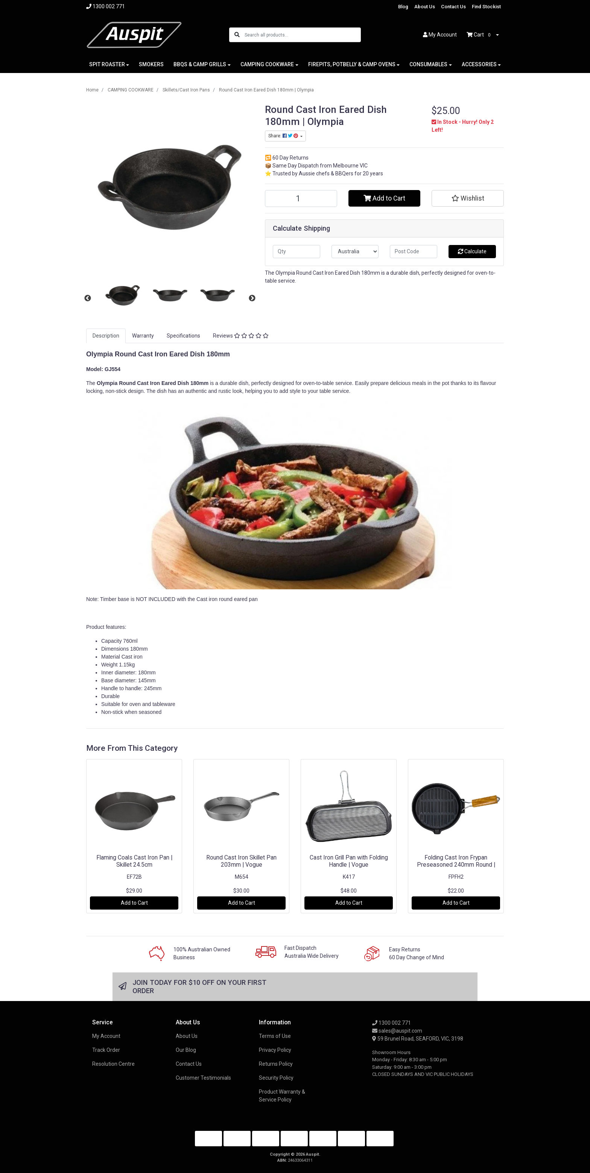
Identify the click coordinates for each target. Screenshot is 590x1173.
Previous (87, 298)
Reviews (241, 336)
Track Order (106, 1050)
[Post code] (413, 251)
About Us (424, 6)
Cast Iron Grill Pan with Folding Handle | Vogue (349, 861)
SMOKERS (151, 64)
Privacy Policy (275, 1050)
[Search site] (237, 34)
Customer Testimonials (203, 1078)
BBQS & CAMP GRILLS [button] (199, 64)
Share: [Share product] (283, 135)
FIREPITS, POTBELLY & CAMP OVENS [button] (351, 64)
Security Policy (276, 1078)
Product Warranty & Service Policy (282, 1096)
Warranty (143, 336)
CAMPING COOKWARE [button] (267, 64)
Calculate (472, 251)
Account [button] (440, 35)
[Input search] (302, 34)
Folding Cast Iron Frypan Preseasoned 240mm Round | (456, 861)
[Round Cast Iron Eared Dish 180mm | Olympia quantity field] (301, 198)
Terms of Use (275, 1036)
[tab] (106, 336)
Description (106, 336)
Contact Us (453, 6)
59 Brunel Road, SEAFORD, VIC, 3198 (417, 1039)
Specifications (183, 336)
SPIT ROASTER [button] (107, 64)
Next (252, 298)
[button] (468, 198)
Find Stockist (486, 6)
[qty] (296, 251)
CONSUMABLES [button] (428, 64)
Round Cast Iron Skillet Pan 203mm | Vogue (241, 861)
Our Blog (186, 1050)
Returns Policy (276, 1064)
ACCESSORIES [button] (479, 64)
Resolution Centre (113, 1064)
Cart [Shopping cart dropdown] (480, 35)
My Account (106, 1036)
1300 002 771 (391, 1023)
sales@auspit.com (397, 1031)
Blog (403, 6)
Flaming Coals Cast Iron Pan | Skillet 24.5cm (134, 861)
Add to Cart (384, 198)
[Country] (355, 251)
